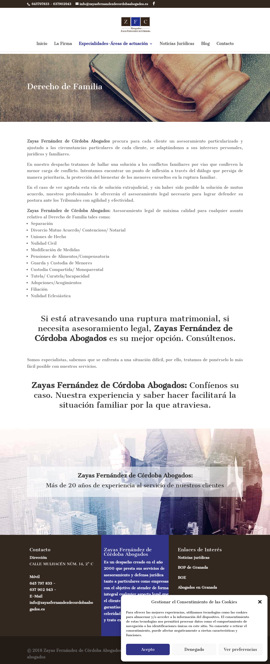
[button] (259, 601)
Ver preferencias (240, 649)
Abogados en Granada (197, 587)
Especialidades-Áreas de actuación (113, 46)
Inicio (41, 46)
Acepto (148, 649)
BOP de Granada (193, 567)
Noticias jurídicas (193, 557)
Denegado (194, 649)
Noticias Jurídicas (177, 46)
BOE (182, 577)
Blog (205, 46)
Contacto (225, 46)
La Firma (63, 46)
